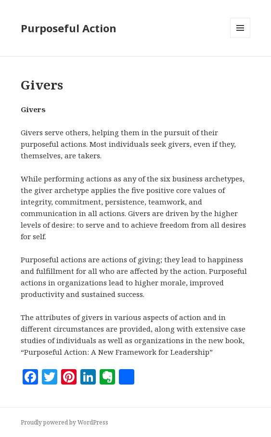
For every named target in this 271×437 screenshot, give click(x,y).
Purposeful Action (68, 28)
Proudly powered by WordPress (64, 422)
